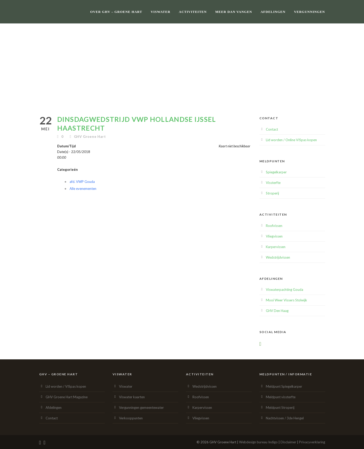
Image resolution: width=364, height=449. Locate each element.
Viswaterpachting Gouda (284, 289)
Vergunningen (309, 12)
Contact (272, 129)
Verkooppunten (131, 418)
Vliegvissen (274, 236)
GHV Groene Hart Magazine (67, 397)
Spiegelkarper (276, 172)
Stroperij (272, 193)
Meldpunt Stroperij (280, 407)
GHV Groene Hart (90, 136)
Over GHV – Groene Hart (116, 12)
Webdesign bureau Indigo (258, 442)
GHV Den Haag (277, 311)
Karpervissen (275, 247)
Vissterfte (273, 183)
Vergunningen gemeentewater (141, 407)
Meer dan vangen (233, 12)
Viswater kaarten (132, 397)
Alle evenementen (83, 189)
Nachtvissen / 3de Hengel (285, 418)
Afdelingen (272, 12)
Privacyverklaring (312, 442)
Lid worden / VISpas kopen (66, 386)
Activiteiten (193, 12)
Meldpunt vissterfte (280, 397)
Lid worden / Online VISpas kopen (291, 140)
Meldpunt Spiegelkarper (284, 386)
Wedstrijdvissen (278, 257)
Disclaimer (288, 442)
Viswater (160, 12)
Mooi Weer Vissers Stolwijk (286, 300)
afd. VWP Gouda (82, 182)
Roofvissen (274, 226)
